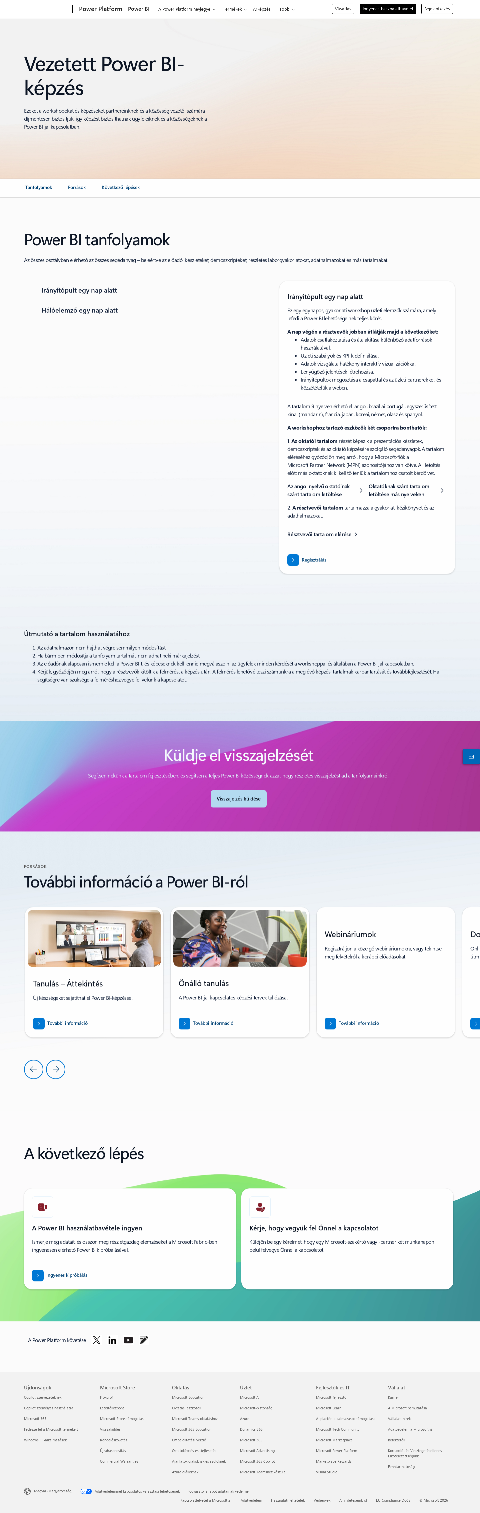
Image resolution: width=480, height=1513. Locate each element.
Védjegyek (322, 1500)
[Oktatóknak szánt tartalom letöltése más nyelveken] (408, 490)
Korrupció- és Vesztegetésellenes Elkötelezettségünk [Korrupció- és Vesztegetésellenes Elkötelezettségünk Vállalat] (415, 1453)
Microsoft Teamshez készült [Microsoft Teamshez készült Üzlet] (262, 1471)
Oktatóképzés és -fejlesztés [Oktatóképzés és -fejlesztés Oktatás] (194, 1450)
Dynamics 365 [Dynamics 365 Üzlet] (251, 1429)
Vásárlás (343, 8)
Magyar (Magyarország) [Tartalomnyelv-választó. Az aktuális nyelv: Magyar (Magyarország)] (53, 1490)
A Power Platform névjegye (184, 9)
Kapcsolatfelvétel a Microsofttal (206, 1500)
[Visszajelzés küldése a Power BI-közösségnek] (239, 798)
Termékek (232, 9)
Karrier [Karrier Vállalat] (393, 1397)
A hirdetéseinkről (353, 1500)
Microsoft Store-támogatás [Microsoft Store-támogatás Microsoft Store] (122, 1418)
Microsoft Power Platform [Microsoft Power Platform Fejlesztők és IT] (336, 1450)
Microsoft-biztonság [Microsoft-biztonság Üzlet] (256, 1407)
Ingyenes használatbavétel (388, 8)
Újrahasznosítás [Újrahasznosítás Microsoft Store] (113, 1450)
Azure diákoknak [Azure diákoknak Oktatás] (185, 1471)
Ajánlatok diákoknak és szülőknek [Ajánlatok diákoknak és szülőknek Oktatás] (199, 1461)
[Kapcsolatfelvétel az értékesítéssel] (470, 756)
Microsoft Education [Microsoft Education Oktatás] (188, 1397)
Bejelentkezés (437, 8)
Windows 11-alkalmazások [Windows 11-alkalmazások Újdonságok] (45, 1439)
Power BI (139, 8)
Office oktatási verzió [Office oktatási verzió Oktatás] (189, 1439)
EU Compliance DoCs (393, 1500)
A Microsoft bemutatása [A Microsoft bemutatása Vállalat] (407, 1407)
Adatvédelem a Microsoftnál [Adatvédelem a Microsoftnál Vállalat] (411, 1429)
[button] (120, 290)
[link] (38, 190)
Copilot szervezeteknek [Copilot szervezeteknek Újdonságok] (42, 1397)
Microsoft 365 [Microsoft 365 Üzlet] (251, 1439)
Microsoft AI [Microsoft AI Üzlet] (250, 1397)
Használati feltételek (288, 1500)
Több (284, 9)
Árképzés (262, 9)
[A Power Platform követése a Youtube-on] (128, 1340)
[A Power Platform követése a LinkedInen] (112, 1340)
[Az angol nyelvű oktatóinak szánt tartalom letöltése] (326, 490)
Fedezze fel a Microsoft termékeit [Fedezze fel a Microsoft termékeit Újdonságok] (51, 1429)
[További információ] (60, 1023)
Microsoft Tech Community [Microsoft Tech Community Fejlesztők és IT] (337, 1429)
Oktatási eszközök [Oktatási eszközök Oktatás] (186, 1407)
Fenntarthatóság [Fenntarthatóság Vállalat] (401, 1466)
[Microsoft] (47, 9)
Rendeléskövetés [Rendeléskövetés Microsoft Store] (113, 1439)
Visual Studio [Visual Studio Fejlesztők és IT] (326, 1471)
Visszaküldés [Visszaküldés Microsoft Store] (110, 1429)
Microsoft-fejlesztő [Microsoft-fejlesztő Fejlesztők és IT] (331, 1397)
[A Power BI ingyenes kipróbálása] (59, 1275)
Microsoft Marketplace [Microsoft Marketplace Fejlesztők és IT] (334, 1439)
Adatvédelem (251, 1500)
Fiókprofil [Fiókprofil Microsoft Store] (107, 1397)
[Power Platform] (100, 9)
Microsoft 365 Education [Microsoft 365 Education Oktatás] (191, 1429)
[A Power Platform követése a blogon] (144, 1340)
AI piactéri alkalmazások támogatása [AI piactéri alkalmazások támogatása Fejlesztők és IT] (346, 1418)
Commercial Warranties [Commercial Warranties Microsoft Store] (119, 1461)
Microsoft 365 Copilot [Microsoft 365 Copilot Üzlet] (257, 1461)
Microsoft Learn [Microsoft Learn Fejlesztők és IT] (328, 1407)
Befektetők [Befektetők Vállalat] (396, 1439)
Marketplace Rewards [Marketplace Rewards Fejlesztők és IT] (333, 1461)
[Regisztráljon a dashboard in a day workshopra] (306, 560)
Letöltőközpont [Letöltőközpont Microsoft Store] (112, 1407)
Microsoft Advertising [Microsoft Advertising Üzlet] (257, 1450)
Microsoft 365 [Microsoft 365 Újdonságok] (35, 1418)
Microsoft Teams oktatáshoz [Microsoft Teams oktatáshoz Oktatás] (195, 1418)
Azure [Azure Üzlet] (244, 1418)
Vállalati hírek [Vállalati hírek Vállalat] (399, 1418)
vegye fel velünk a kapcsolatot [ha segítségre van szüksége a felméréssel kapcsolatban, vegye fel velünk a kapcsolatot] (153, 679)
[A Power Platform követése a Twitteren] (96, 1340)
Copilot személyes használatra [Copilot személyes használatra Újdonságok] (48, 1407)
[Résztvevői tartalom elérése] (323, 534)
